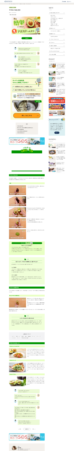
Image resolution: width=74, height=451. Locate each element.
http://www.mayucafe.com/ (24, 389)
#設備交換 (29, 275)
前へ (19, 368)
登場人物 (28, 20)
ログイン (69, 1)
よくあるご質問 (57, 54)
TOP (9, 3)
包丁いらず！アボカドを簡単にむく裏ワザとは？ (25, 67)
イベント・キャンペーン (57, 39)
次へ (34, 368)
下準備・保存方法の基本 (12, 14)
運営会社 (40, 448)
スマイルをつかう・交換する (55, 30)
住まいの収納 (53, 22)
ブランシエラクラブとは (30, 430)
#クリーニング (39, 275)
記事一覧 (26, 368)
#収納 (25, 275)
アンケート (57, 42)
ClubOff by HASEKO (54, 36)
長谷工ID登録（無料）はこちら (46, 430)
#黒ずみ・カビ (18, 275)
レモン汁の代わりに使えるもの (22, 70)
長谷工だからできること (55, 25)
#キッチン (18, 277)
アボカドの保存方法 (20, 68)
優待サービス (57, 33)
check (57, 132)
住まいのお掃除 (53, 21)
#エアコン (13, 275)
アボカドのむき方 (20, 65)
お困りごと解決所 (57, 45)
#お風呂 (22, 275)
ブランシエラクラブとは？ (57, 51)
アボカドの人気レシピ (20, 72)
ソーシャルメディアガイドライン (33, 448)
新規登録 (64, 1)
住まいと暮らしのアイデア (15, 3)
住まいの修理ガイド (54, 19)
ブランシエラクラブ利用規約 (13, 440)
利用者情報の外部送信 (24, 448)
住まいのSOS (53, 15)
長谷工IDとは (11, 448)
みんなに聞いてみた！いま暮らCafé (57, 18)
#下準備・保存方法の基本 (24, 277)
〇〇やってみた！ (54, 16)
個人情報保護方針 (16, 448)
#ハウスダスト (14, 277)
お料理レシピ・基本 (22, 3)
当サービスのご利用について (13, 438)
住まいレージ (57, 28)
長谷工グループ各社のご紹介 (55, 48)
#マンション (33, 275)
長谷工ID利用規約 (36, 438)
